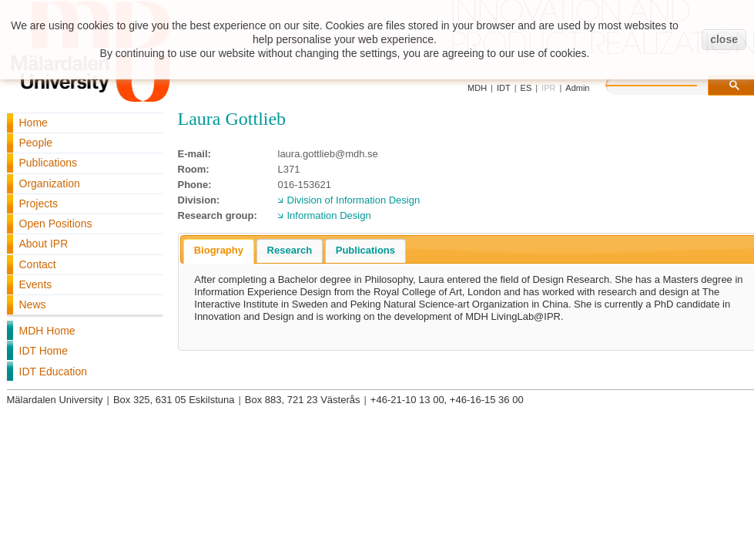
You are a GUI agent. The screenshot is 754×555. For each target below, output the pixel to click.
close (724, 39)
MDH (477, 87)
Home (33, 122)
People (36, 142)
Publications (48, 162)
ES (526, 87)
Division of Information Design (354, 200)
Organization (49, 183)
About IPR (44, 243)
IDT (504, 87)
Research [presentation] (290, 250)
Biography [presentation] (218, 250)
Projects (39, 203)
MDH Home (47, 331)
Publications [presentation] (365, 250)
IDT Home (44, 351)
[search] (667, 83)
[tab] (218, 251)
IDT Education (53, 371)
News (32, 304)
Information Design (329, 215)
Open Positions (55, 223)
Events (35, 284)
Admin (577, 87)
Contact (37, 264)
